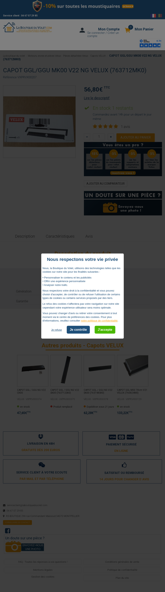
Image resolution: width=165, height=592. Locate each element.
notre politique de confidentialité (99, 320)
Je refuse (56, 329)
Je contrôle (78, 329)
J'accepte (105, 329)
